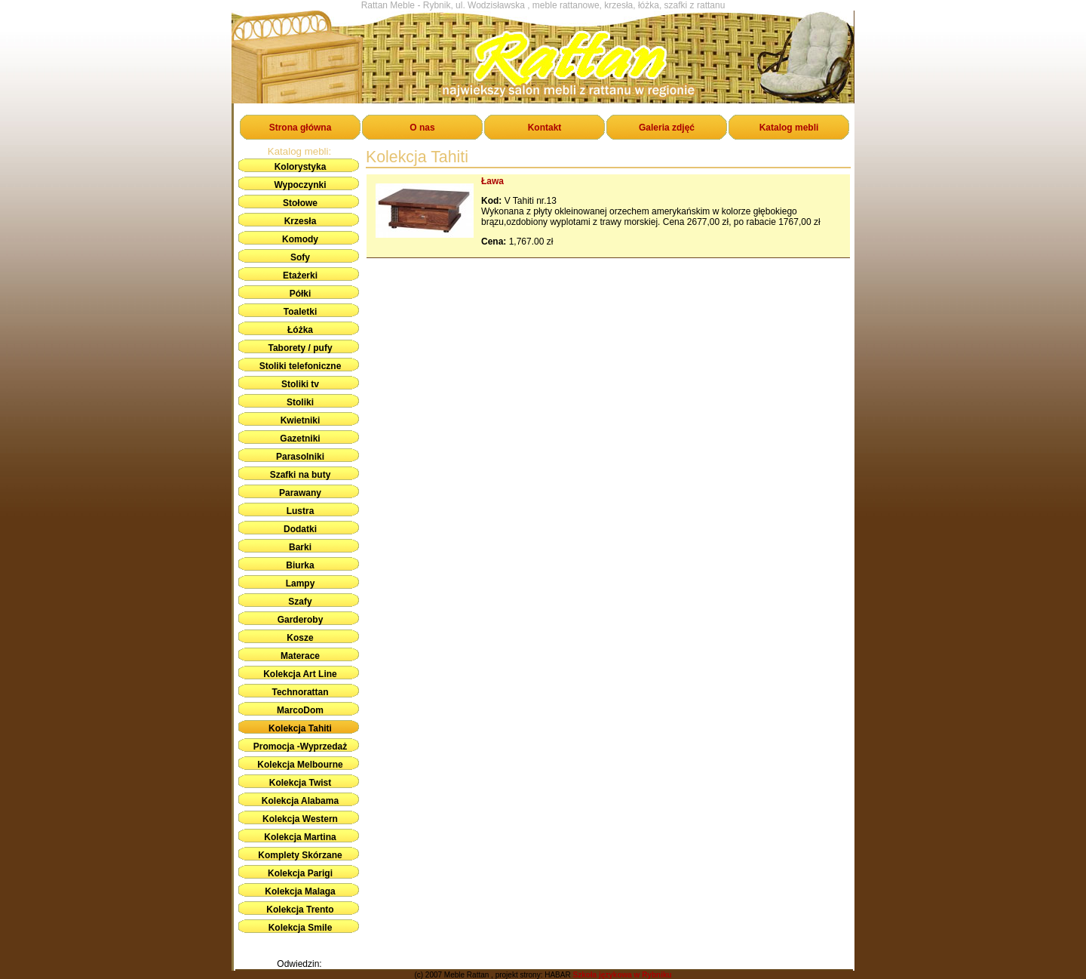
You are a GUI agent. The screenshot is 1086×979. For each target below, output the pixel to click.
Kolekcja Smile (300, 927)
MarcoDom (300, 710)
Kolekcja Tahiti (300, 728)
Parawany (300, 493)
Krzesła (300, 221)
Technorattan (300, 692)
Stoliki (300, 402)
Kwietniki (301, 420)
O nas (422, 127)
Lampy (300, 583)
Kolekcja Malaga (300, 891)
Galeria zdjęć (667, 127)
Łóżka (300, 330)
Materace (300, 656)
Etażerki (300, 275)
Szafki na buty (300, 474)
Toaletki (300, 311)
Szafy (299, 601)
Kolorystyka (301, 167)
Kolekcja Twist (300, 782)
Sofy (300, 257)
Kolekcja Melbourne (299, 764)
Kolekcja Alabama (300, 801)
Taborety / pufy (300, 348)
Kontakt (545, 127)
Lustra (300, 511)
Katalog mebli (789, 127)
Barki (300, 547)
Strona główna (300, 127)
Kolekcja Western (300, 819)
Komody (300, 239)
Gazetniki (300, 438)
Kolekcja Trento (299, 909)
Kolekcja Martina (300, 837)
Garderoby (301, 619)
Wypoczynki (300, 185)
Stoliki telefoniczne (300, 366)
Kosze (300, 638)
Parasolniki (300, 456)
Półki (300, 293)
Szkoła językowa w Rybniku (621, 975)
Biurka (300, 565)
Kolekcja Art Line (300, 674)
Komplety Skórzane (300, 855)
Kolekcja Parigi (300, 873)
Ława (492, 181)
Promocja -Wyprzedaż (300, 746)
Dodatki (300, 529)
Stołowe (300, 203)
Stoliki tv (300, 384)
